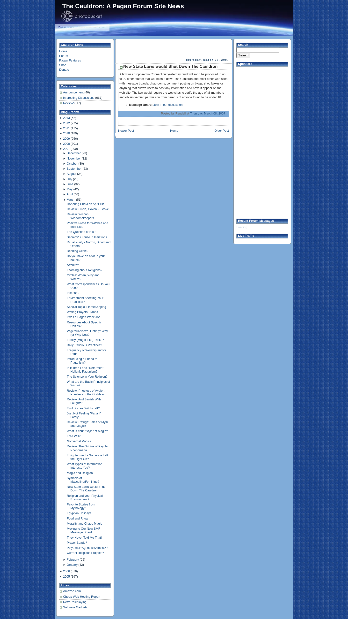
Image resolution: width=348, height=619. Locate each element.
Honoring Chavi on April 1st (85, 204)
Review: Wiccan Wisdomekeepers (80, 216)
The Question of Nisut (81, 232)
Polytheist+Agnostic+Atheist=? (87, 548)
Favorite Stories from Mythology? (81, 506)
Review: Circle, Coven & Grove (88, 209)
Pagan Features (70, 60)
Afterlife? (73, 265)
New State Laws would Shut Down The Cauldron (86, 488)
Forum (63, 56)
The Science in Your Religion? (87, 376)
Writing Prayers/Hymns (82, 312)
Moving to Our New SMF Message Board (83, 530)
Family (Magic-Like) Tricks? (85, 340)
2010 (66, 133)
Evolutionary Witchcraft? (83, 408)
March (71, 199)
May (69, 189)
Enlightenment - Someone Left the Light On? (87, 457)
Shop (62, 65)
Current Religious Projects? (85, 553)
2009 (66, 138)
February (73, 559)
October (72, 163)
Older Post (221, 130)
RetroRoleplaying (75, 602)
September (74, 168)
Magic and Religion (80, 473)
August (71, 174)
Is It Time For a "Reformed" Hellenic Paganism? (85, 369)
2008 (66, 143)
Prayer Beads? (77, 542)
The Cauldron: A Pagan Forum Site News (123, 6)
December (74, 153)
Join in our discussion (168, 105)
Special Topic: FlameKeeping (86, 307)
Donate (64, 69)
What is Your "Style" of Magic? (87, 431)
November (74, 158)
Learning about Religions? (84, 270)
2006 (66, 571)
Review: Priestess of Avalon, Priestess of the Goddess (86, 392)
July (69, 179)
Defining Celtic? (77, 251)
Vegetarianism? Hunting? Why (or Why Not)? (87, 332)
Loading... (243, 227)
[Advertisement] (174, 48)
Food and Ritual (77, 518)
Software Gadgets (75, 607)
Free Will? (74, 436)
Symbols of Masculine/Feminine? (83, 479)
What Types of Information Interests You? (84, 465)
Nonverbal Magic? (79, 441)
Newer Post (126, 130)
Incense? (73, 293)
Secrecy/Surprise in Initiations (87, 237)
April (70, 194)
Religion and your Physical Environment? (85, 497)
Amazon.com (72, 591)
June (70, 184)
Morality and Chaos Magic (84, 523)
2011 (66, 128)
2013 (66, 118)
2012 (66, 123)
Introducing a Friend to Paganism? (82, 360)
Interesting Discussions (79, 97)
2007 (66, 149)
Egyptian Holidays (79, 513)
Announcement (73, 92)
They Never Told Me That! (84, 537)
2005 (66, 576)
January (72, 564)
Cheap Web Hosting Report (81, 596)
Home (63, 51)
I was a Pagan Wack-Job (84, 317)
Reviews (69, 103)
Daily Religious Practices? (84, 345)
